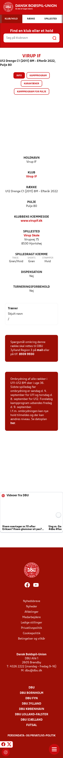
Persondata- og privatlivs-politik (32, 736)
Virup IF (31, 176)
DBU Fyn (31, 698)
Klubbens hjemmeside (31, 216)
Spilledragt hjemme (31, 254)
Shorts (31, 258)
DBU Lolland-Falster (31, 714)
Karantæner (31, 84)
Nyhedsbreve (31, 601)
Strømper (47, 258)
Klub (31, 172)
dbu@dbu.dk (33, 670)
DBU (32, 687)
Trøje (15, 258)
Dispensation (31, 272)
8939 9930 (26, 354)
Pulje (31, 202)
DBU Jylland (31, 703)
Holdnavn (32, 157)
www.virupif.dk (31, 220)
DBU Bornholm (31, 693)
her (12, 423)
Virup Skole (31, 235)
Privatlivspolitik (31, 628)
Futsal (31, 725)
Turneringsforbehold (31, 287)
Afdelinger (31, 612)
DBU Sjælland (32, 719)
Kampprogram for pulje (31, 92)
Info (19, 76)
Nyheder (31, 606)
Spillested (31, 231)
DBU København (31, 709)
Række (31, 187)
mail (40, 350)
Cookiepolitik (31, 633)
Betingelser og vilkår (31, 638)
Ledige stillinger (31, 622)
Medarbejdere (31, 617)
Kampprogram (38, 76)
